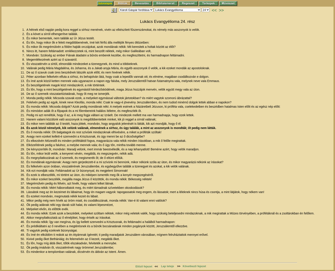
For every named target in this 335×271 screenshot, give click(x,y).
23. (23, 123)
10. (23, 68)
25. (23, 132)
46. (23, 222)
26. (23, 136)
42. (23, 205)
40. (23, 196)
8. (24, 59)
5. (24, 46)
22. (23, 119)
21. (23, 115)
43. (23, 209)
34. (23, 170)
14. (23, 85)
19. (23, 106)
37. (23, 183)
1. (24, 29)
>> (221, 10)
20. (23, 111)
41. (23, 200)
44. (23, 213)
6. (24, 51)
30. (23, 153)
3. (24, 38)
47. (23, 226)
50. (23, 239)
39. (23, 192)
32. (23, 162)
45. (23, 217)
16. (23, 93)
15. (23, 89)
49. (23, 234)
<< (214, 10)
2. (24, 34)
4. (24, 42)
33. (23, 166)
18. (23, 102)
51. (23, 243)
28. (23, 145)
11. (23, 72)
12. (23, 76)
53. (23, 251)
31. (23, 158)
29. (23, 149)
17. (23, 98)
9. (24, 64)
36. (23, 179)
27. (23, 140)
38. (23, 187)
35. (23, 175)
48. (23, 230)
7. (24, 55)
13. (23, 81)
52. (23, 247)
